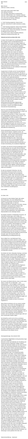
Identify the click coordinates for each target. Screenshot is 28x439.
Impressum (14, 437)
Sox (7, 13)
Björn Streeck (4, 1)
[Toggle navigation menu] (25, 2)
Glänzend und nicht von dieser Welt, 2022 (10, 37)
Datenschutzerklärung (6, 437)
